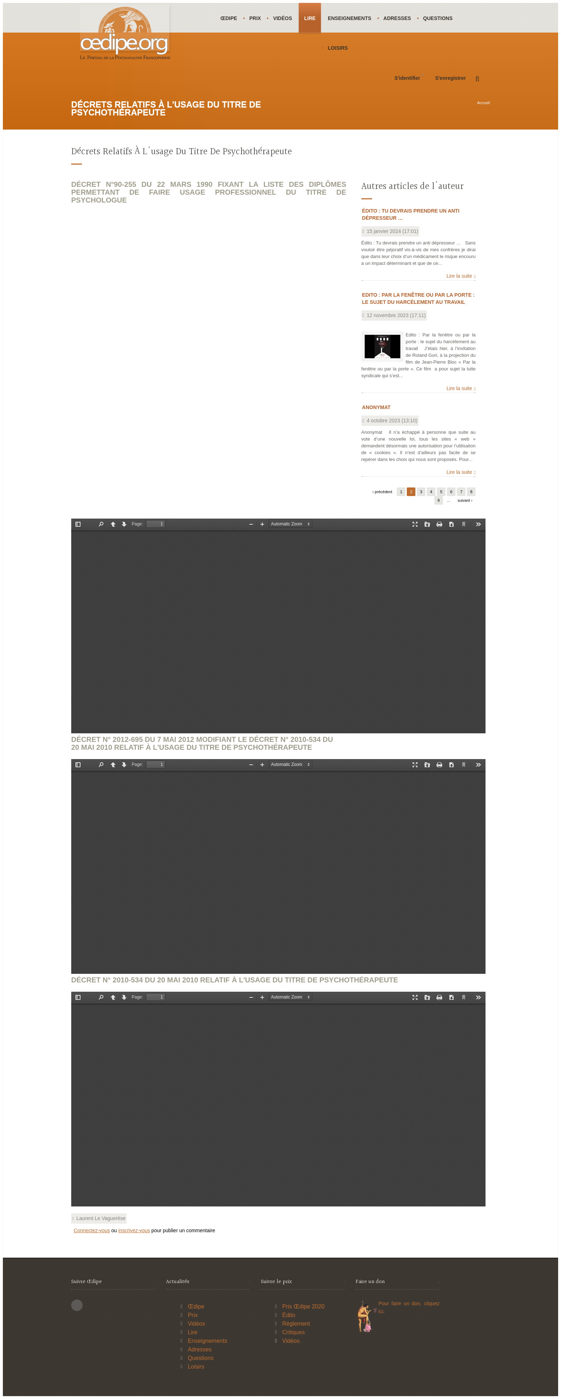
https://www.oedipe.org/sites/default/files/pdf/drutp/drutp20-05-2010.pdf (278, 1099)
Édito (288, 1315)
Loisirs (338, 48)
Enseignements (349, 18)
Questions (438, 18)
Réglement (296, 1324)
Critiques (293, 1332)
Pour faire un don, (401, 1303)
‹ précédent (382, 492)
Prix (255, 18)
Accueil (483, 103)
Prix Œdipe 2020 (303, 1306)
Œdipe (228, 18)
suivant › (465, 500)
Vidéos (282, 18)
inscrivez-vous (134, 1230)
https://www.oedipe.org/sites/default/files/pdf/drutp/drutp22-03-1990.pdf (278, 626)
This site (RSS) (77, 1305)
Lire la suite (459, 276)
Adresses (397, 18)
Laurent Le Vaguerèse (101, 1218)
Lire (310, 18)
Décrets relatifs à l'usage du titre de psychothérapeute (181, 152)
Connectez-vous (92, 1230)
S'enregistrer (450, 78)
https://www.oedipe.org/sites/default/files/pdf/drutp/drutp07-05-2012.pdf (278, 866)
